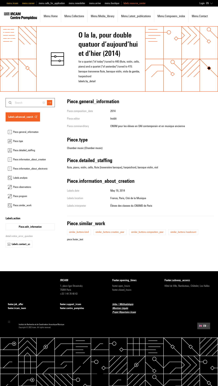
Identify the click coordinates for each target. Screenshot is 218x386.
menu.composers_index (171, 16)
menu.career (28, 3)
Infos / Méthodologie (124, 304)
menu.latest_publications (136, 16)
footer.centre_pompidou (74, 308)
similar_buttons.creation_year (110, 232)
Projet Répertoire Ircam (126, 312)
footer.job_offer (17, 304)
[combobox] (30, 102)
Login (202, 3)
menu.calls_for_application (52, 3)
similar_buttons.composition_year (147, 232)
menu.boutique (112, 3)
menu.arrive (95, 3)
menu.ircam (12, 3)
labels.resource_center (134, 3)
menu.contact (200, 16)
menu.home (51, 16)
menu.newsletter (77, 3)
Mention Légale (122, 308)
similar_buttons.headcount (183, 232)
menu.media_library (102, 16)
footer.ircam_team (19, 308)
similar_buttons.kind (79, 232)
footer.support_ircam (72, 304)
